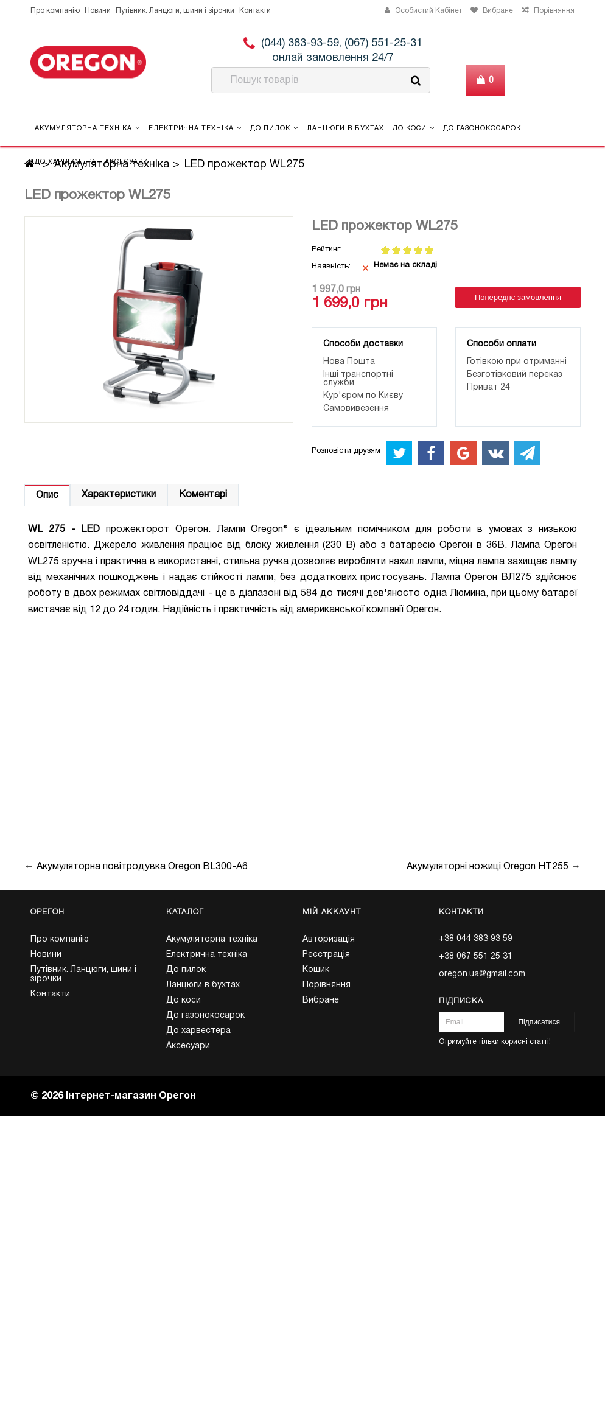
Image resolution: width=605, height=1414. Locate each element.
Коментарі (203, 495)
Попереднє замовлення (518, 297)
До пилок (274, 128)
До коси (414, 128)
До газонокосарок (482, 128)
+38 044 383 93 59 (475, 939)
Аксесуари (127, 162)
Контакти (255, 10)
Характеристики (119, 495)
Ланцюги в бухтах (345, 128)
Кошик (315, 970)
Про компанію (55, 10)
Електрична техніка (195, 128)
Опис (47, 495)
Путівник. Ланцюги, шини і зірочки (175, 10)
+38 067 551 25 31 (475, 957)
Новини (98, 10)
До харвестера (65, 162)
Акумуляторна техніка (87, 128)
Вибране (320, 1000)
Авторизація (328, 939)
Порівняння (326, 985)
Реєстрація (326, 955)
